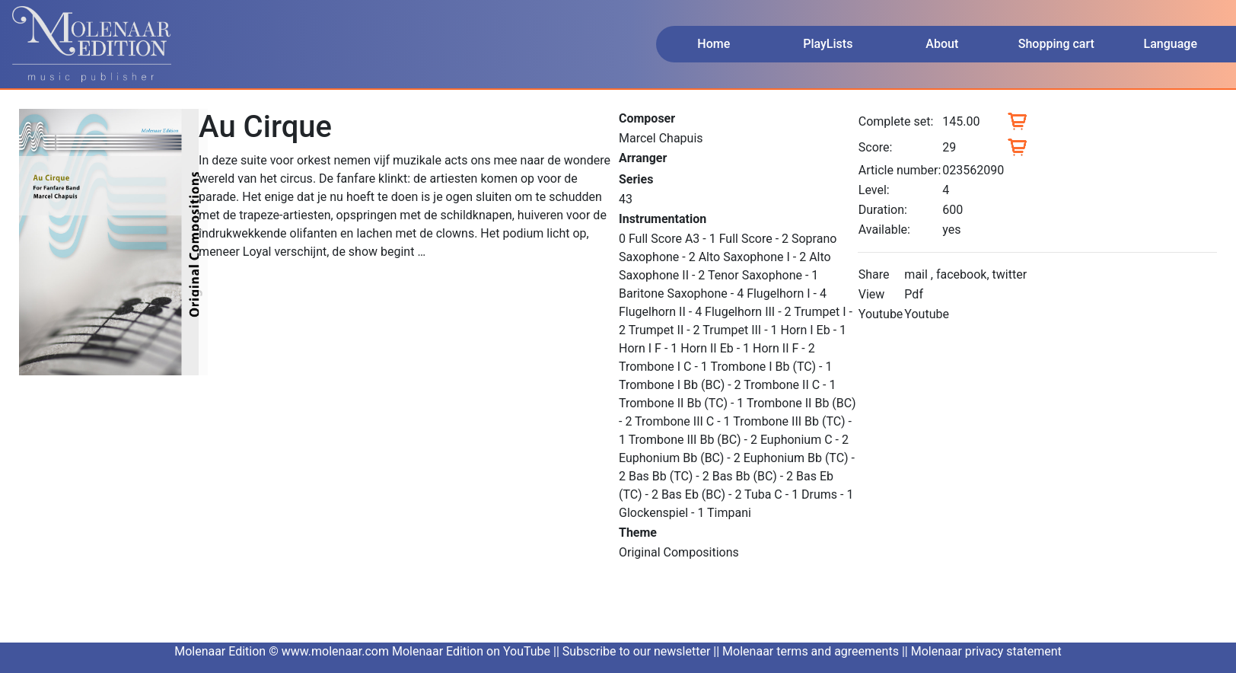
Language (1170, 44)
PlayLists (827, 44)
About (941, 44)
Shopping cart (1056, 44)
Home (713, 44)
